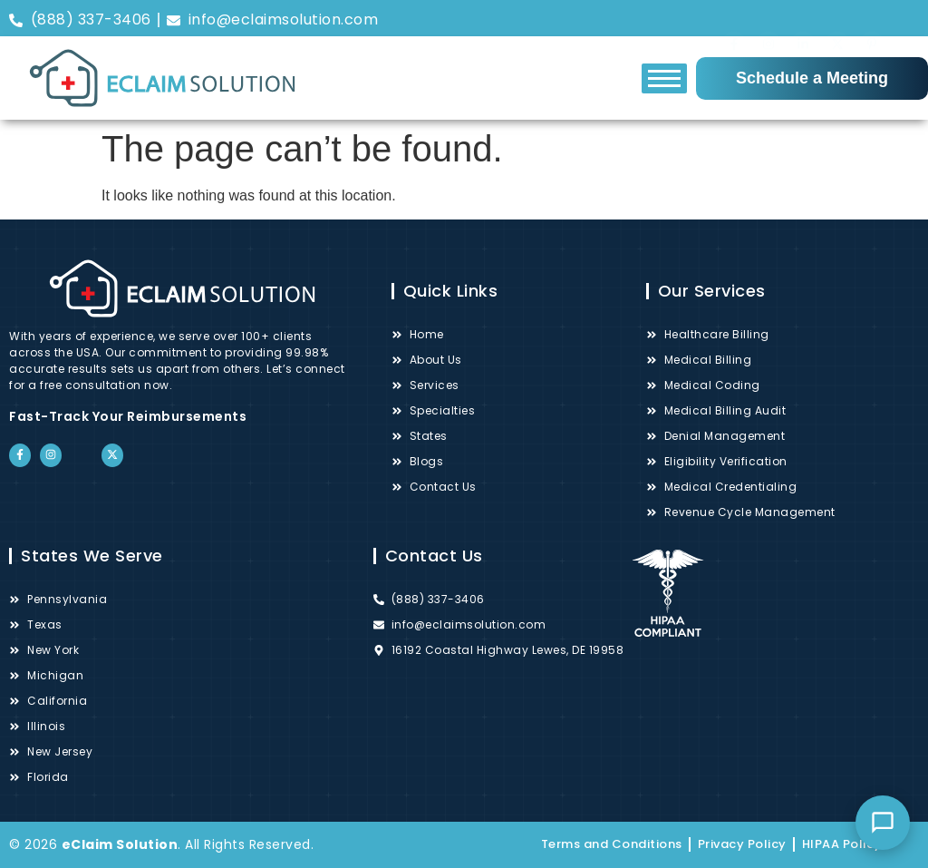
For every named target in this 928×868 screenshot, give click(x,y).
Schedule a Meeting (812, 78)
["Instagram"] (768, 18)
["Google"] (906, 20)
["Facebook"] (734, 18)
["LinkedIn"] (803, 19)
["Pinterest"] (871, 19)
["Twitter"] (837, 18)
